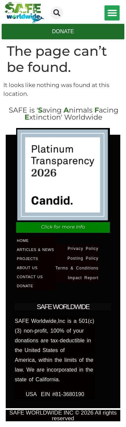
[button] (56, 12)
